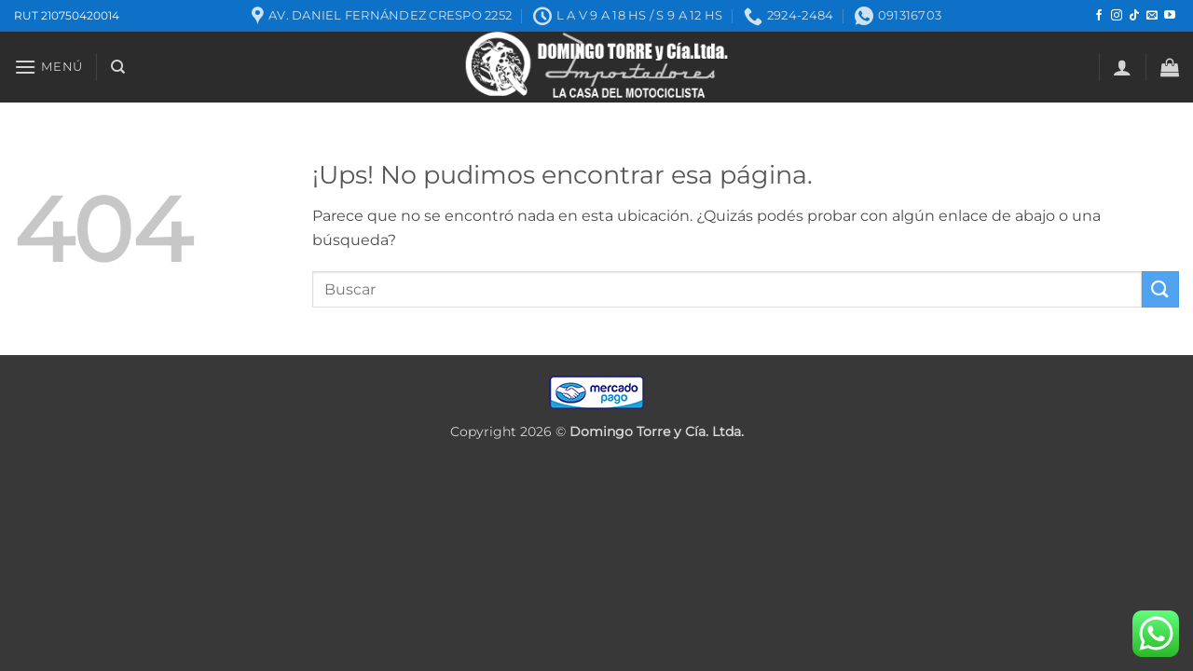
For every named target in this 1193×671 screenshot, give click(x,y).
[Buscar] (118, 67)
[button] (48, 66)
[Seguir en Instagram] (1116, 15)
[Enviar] (1160, 289)
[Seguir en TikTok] (1134, 15)
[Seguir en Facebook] (1098, 15)
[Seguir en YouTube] (1169, 15)
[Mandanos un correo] (1152, 15)
